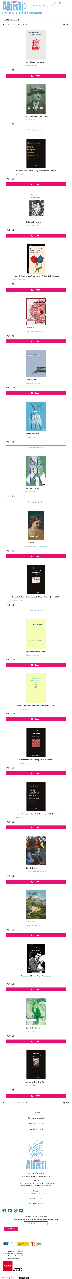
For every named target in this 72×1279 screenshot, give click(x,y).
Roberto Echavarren (32, 655)
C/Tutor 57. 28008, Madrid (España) (36, 1194)
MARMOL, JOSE (17, 600)
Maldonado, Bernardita (33, 383)
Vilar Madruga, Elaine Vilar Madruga (36, 546)
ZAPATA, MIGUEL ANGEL (25, 709)
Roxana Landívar (31, 65)
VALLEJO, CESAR (29, 120)
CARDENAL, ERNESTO (33, 925)
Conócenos (36, 1112)
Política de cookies (36, 1124)
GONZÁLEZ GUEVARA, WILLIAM (36, 871)
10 (26, 24)
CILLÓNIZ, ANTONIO (25, 763)
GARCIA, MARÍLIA (31, 1031)
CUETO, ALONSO (26, 979)
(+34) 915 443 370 (36, 1198)
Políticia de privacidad (36, 1118)
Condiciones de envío (36, 1129)
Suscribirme (11, 1229)
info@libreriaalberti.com (36, 1203)
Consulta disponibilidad (36, 130)
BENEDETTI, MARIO (18, 279)
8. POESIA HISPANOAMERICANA (30, 13)
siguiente (66, 24)
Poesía (14, 13)
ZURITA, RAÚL (19, 174)
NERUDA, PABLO (31, 437)
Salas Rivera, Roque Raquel (34, 331)
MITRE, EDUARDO (31, 1085)
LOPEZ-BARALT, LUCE (32, 225)
